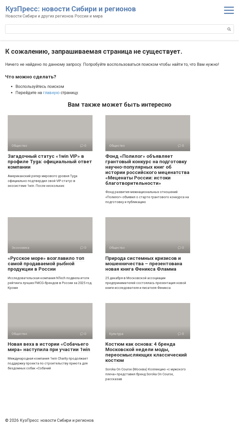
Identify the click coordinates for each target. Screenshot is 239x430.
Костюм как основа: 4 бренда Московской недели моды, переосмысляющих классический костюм (146, 352)
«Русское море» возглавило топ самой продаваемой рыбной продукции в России (46, 263)
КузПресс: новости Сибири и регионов (70, 9)
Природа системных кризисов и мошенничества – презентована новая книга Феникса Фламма (143, 263)
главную (51, 92)
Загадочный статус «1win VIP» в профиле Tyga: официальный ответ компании (50, 161)
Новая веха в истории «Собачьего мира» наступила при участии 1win (49, 346)
